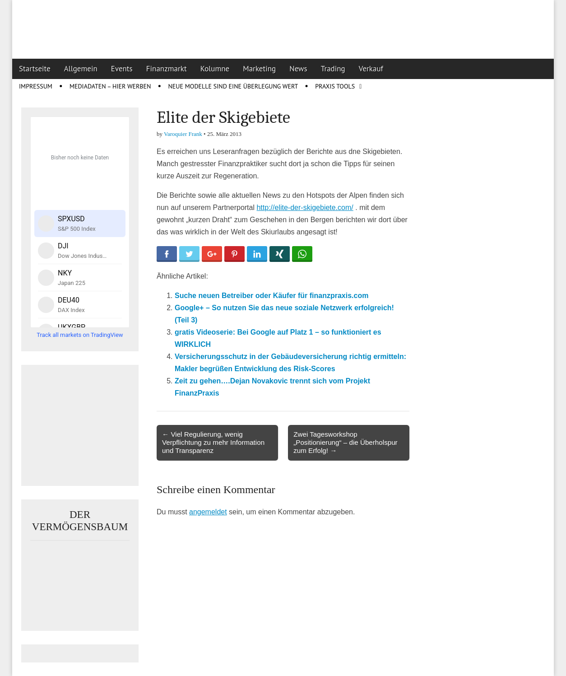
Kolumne (215, 69)
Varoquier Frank (183, 134)
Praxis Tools (335, 86)
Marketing (259, 69)
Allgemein (80, 69)
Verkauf (371, 69)
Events (122, 69)
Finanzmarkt (166, 69)
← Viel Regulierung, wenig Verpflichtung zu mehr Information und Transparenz (213, 442)
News (298, 69)
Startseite (35, 69)
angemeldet (208, 512)
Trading (333, 69)
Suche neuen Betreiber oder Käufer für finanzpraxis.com (271, 295)
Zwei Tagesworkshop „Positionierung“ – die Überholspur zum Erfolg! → (345, 442)
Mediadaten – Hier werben (110, 86)
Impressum (35, 86)
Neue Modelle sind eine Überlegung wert (233, 86)
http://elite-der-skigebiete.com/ (304, 207)
